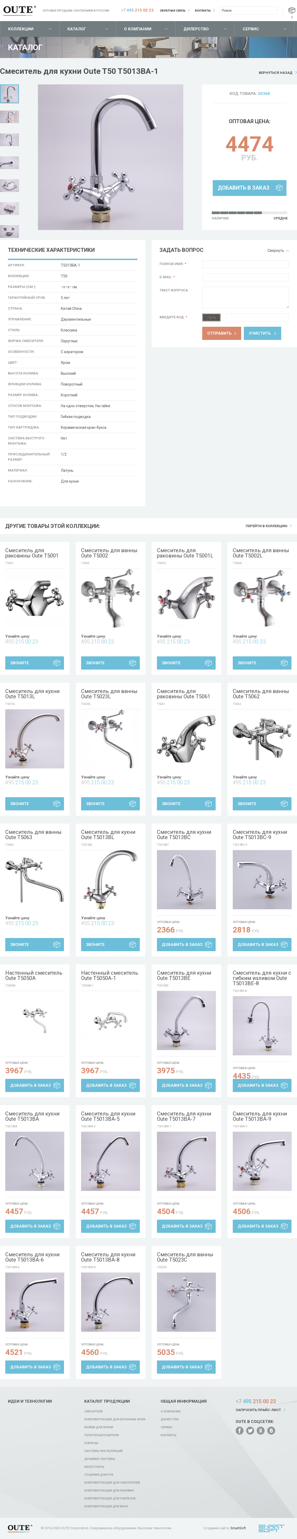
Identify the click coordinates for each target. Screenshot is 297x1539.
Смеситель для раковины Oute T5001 (32, 553)
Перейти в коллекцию (266, 526)
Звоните (19, 663)
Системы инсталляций (103, 1451)
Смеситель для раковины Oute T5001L (185, 553)
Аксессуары (94, 1467)
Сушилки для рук (98, 1475)
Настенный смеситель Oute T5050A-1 (109, 975)
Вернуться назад (276, 73)
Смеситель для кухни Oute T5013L (32, 694)
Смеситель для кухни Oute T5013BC (184, 834)
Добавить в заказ (243, 188)
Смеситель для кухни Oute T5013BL (108, 834)
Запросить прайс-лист (258, 1410)
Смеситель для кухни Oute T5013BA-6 (32, 1257)
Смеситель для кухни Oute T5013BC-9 (260, 834)
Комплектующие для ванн (106, 1506)
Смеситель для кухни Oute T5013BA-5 (108, 1116)
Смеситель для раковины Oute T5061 (183, 694)
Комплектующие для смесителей (112, 1482)
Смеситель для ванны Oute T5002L (261, 553)
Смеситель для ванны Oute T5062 (261, 694)
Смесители (93, 1411)
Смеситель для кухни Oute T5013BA (32, 1116)
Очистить (260, 333)
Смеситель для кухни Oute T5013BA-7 (184, 1116)
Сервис (251, 29)
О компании (137, 29)
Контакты (203, 10)
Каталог (76, 29)
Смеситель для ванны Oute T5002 (109, 553)
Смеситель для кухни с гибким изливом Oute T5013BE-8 (262, 978)
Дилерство (196, 29)
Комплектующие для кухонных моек (114, 1419)
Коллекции (20, 29)
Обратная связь (173, 10)
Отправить (219, 333)
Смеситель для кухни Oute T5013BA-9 (260, 1116)
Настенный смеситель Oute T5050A (33, 975)
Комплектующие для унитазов (109, 1498)
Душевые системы (99, 1459)
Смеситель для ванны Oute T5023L (109, 694)
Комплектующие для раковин (109, 1490)
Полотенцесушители (101, 1435)
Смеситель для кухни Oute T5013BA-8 (108, 1257)
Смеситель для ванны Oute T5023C (185, 1257)
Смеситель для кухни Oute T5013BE (184, 975)
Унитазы (91, 1443)
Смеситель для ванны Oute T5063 (33, 834)
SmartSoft (238, 1528)
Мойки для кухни (98, 1427)
